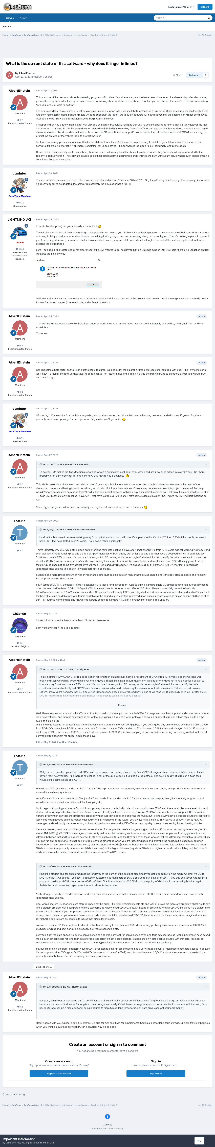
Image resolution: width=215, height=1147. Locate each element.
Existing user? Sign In (181, 7)
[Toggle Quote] (40, 464)
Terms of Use (47, 1142)
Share (177, 75)
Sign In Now (156, 1073)
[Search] (171, 18)
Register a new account (59, 1073)
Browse (10, 19)
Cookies (107, 1124)
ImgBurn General (42, 76)
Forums (7, 26)
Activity (23, 17)
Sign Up (205, 6)
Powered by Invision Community (107, 1128)
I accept (202, 1140)
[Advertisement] (107, 49)
